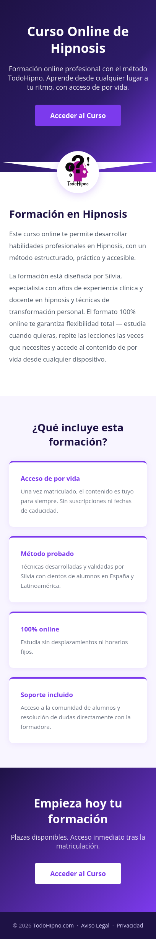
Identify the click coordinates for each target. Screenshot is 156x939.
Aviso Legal (95, 925)
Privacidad (130, 925)
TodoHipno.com (53, 925)
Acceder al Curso (78, 115)
